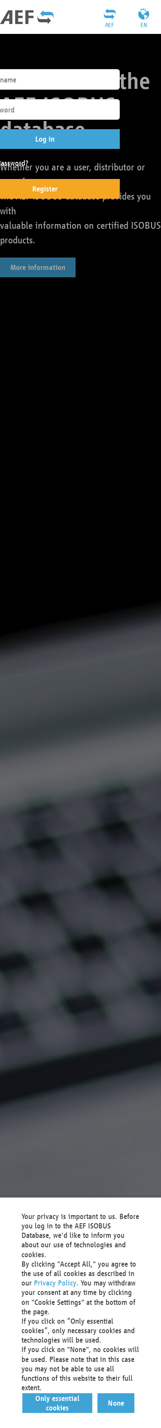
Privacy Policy (55, 1282)
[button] (57, 1403)
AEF (109, 25)
